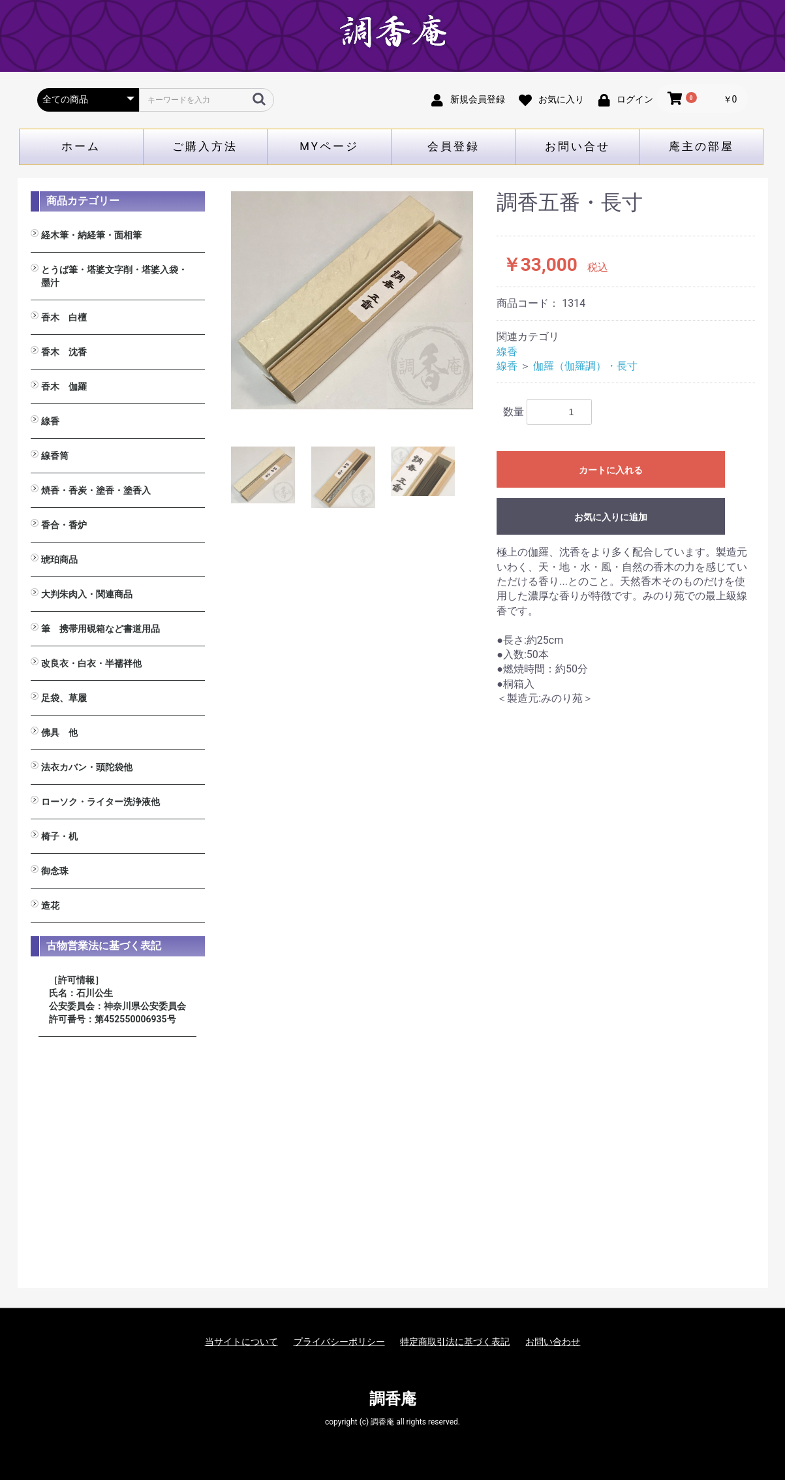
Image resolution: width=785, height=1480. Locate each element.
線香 (50, 421)
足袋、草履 (64, 698)
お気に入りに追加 (610, 517)
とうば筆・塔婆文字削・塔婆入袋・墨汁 (114, 276)
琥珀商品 (59, 559)
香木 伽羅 (64, 386)
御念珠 (55, 871)
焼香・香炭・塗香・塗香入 (96, 490)
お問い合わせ (552, 1341)
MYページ (329, 146)
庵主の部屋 (701, 146)
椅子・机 (59, 836)
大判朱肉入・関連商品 (86, 594)
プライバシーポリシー (339, 1341)
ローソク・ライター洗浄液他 (100, 801)
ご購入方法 (205, 146)
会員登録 (453, 146)
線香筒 (55, 455)
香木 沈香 (64, 352)
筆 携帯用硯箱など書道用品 (100, 628)
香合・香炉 (64, 525)
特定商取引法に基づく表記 (455, 1341)
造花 (50, 905)
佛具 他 (59, 732)
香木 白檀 (64, 317)
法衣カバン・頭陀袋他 (86, 767)
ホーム (80, 146)
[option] (352, 300)
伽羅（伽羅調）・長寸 (585, 366)
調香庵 (392, 1399)
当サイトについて (241, 1341)
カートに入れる (611, 470)
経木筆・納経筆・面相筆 (91, 235)
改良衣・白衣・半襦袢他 (91, 663)
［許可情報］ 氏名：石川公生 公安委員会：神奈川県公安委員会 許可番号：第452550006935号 (117, 999)
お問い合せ (577, 146)
